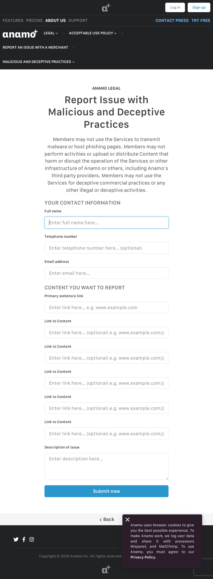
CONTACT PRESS (172, 20)
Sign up (199, 7)
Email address (56, 261)
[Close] (127, 519)
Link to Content (57, 321)
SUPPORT (78, 20)
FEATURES (13, 20)
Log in (175, 7)
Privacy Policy (142, 557)
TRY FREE (200, 20)
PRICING (34, 20)
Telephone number (60, 236)
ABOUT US (55, 20)
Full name (52, 211)
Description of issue (62, 447)
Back (106, 519)
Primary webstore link (63, 296)
